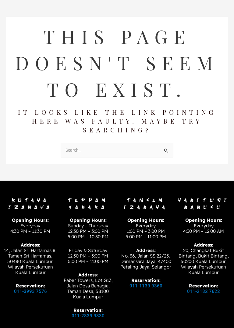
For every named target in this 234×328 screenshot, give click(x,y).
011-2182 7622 (203, 291)
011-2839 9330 (88, 316)
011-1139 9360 (145, 286)
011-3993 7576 (30, 291)
